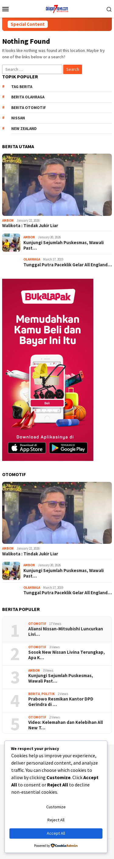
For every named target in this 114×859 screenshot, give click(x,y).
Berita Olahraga (27, 97)
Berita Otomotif (28, 107)
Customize (56, 807)
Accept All (56, 833)
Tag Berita (21, 86)
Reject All (55, 820)
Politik (48, 694)
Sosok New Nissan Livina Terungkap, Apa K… (66, 654)
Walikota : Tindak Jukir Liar (30, 225)
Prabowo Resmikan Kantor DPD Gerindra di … (60, 701)
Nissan (18, 118)
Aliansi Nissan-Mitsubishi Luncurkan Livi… (65, 631)
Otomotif (37, 624)
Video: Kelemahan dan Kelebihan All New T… (65, 725)
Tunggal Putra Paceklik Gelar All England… (67, 265)
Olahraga (31, 259)
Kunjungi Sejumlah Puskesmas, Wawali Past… (63, 245)
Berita (34, 694)
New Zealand (24, 128)
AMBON (8, 220)
